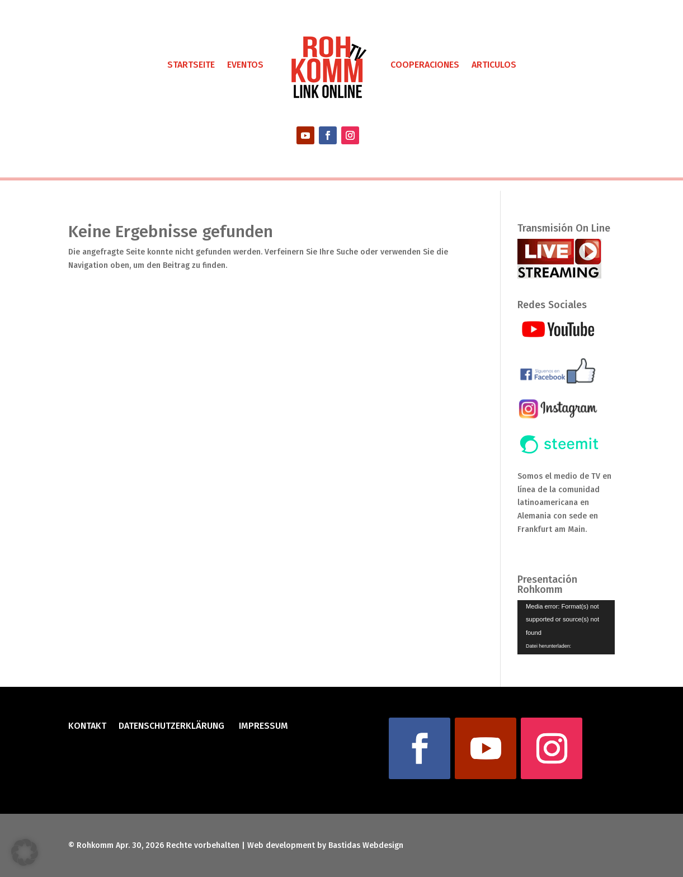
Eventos (245, 64)
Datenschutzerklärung (171, 726)
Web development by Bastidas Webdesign (325, 845)
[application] (566, 627)
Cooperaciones (424, 64)
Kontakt (87, 726)
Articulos (494, 64)
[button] (24, 852)
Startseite (191, 64)
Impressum (262, 726)
